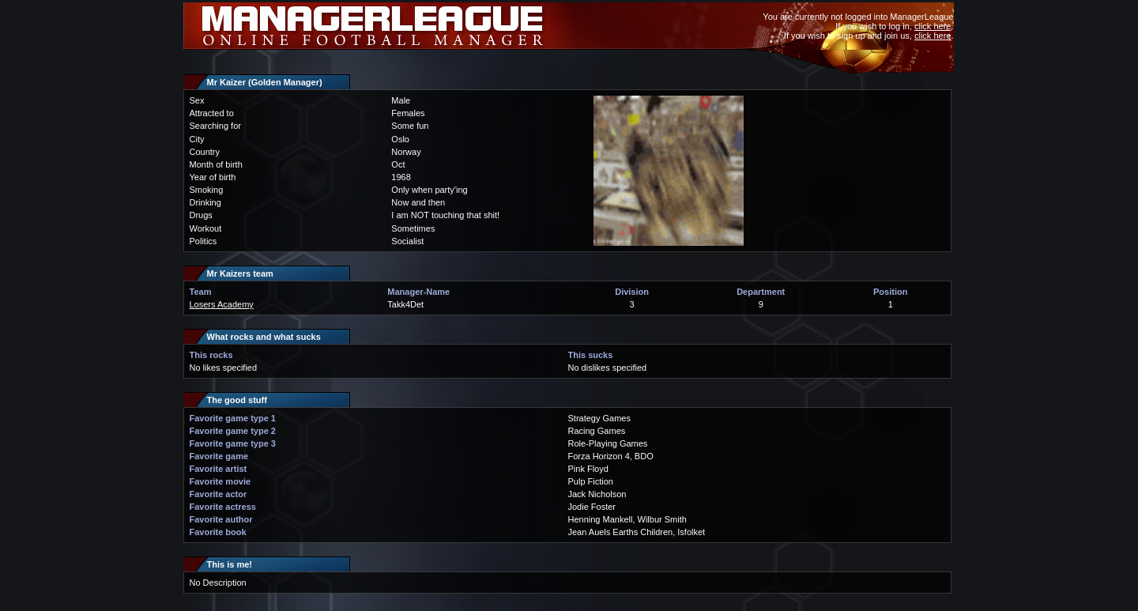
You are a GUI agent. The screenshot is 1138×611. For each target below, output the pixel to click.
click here (932, 26)
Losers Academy (222, 304)
